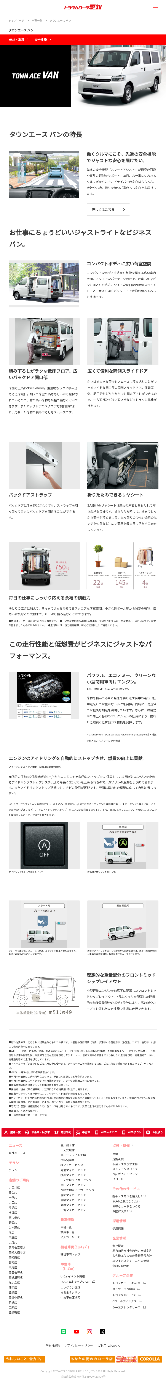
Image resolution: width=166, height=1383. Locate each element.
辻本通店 (14, 1227)
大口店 (13, 1202)
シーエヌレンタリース (126, 1307)
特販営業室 (68, 1160)
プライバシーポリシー (79, 1345)
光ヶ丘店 (14, 1282)
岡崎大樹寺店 (17, 1252)
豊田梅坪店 (16, 1272)
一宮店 (13, 1197)
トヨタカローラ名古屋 (126, 1283)
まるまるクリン (70, 1292)
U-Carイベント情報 (73, 1276)
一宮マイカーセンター (75, 1210)
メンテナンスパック (125, 1169)
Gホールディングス (124, 1301)
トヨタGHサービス (124, 1295)
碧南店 (13, 1262)
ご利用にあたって (109, 1345)
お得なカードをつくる (126, 1206)
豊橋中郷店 (16, 1297)
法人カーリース (70, 1237)
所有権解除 (53, 1345)
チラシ (13, 1170)
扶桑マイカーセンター (75, 1175)
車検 (115, 1154)
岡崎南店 (14, 1257)
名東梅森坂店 (17, 1247)
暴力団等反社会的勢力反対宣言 (132, 1251)
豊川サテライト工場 (73, 1155)
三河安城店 (68, 1150)
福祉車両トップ (70, 1254)
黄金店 (13, 1192)
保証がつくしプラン (125, 1174)
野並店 (13, 1222)
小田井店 (14, 1187)
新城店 (13, 1302)
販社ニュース (17, 1153)
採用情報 (118, 1228)
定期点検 (118, 1159)
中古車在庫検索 (70, 1297)
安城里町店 (16, 1277)
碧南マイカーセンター (75, 1205)
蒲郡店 (13, 1287)
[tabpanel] (83, 76)
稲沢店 (13, 1207)
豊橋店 (13, 1292)
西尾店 (13, 1267)
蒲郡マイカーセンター (75, 1195)
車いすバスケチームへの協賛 (130, 1261)
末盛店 (13, 1237)
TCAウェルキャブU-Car (75, 1281)
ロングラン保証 (70, 1287)
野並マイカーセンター (75, 1170)
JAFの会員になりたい (126, 1201)
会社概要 (118, 1246)
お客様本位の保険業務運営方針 (132, 1256)
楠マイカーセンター (73, 1165)
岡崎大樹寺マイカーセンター (79, 1190)
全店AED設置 (120, 1266)
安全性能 (41, 39)
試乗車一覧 (68, 1232)
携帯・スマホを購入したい (129, 1196)
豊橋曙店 (14, 1312)
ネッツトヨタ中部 (123, 1289)
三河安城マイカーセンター (77, 1180)
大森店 (13, 1242)
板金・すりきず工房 (125, 1164)
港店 (11, 1232)
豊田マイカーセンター (75, 1185)
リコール (118, 1179)
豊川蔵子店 (68, 1145)
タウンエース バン (21, 30)
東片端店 (14, 1217)
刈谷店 (13, 1212)
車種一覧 (66, 1227)
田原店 (13, 1307)
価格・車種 (16, 39)
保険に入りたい (122, 1211)
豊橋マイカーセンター (75, 1200)
